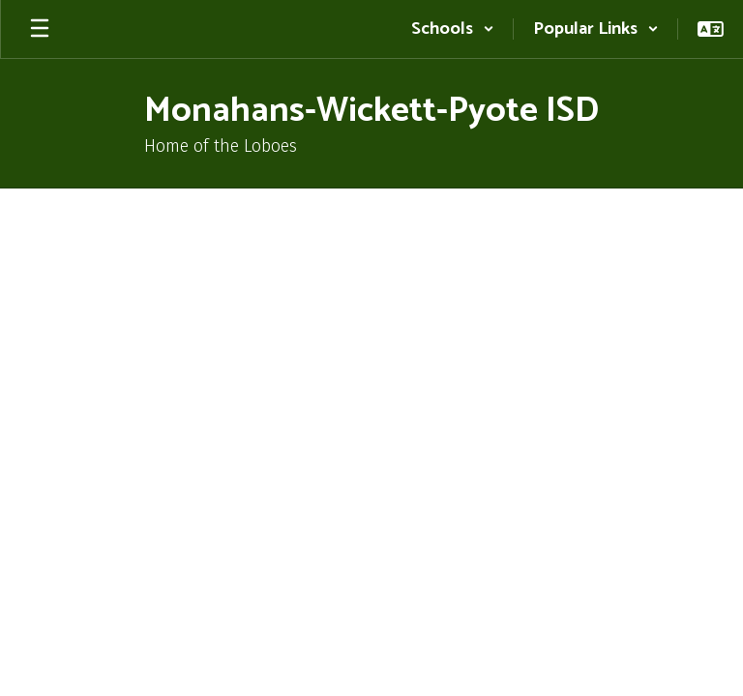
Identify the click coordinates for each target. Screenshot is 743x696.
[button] (453, 29)
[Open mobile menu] (39, 29)
